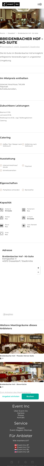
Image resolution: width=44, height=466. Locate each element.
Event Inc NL (22, 449)
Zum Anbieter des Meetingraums (15, 392)
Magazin (21, 428)
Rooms (2, 33)
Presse (21, 415)
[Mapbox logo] (8, 314)
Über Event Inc (21, 411)
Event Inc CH (22, 447)
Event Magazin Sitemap (21, 430)
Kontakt (21, 417)
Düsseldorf (11, 33)
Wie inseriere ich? (21, 440)
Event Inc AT (22, 445)
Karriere (20, 413)
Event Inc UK (22, 452)
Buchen (30, 396)
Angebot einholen (10, 396)
